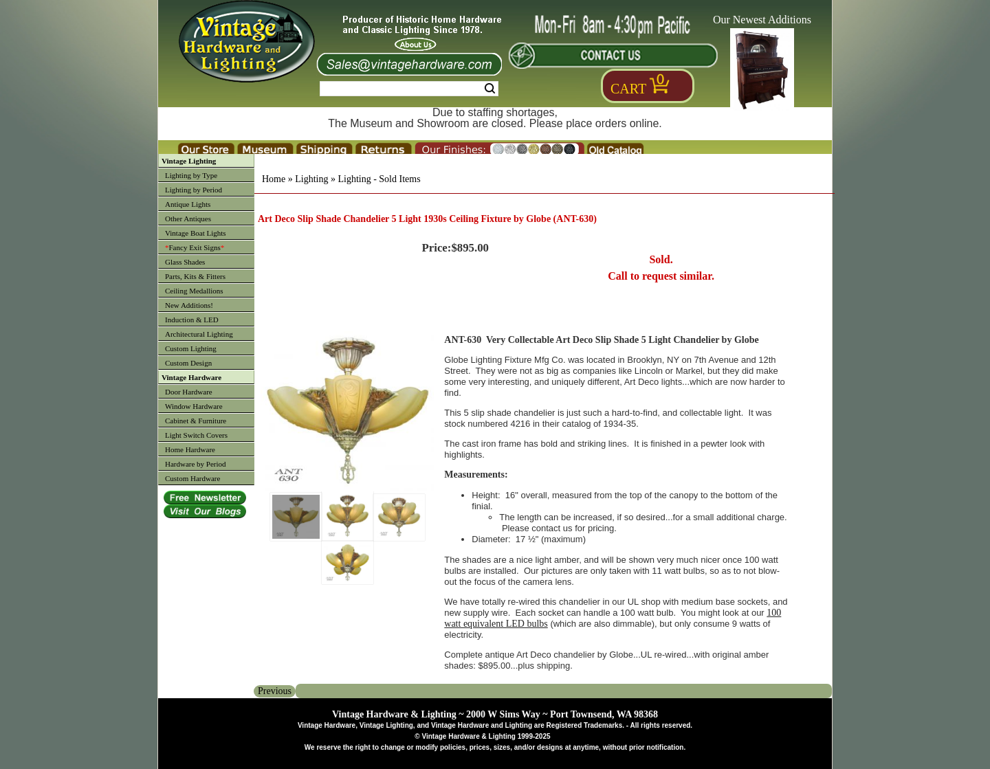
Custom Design (188, 363)
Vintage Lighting (189, 161)
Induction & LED (192, 319)
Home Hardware (190, 449)
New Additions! (189, 305)
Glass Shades (185, 262)
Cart (628, 88)
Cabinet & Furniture (195, 420)
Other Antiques (188, 218)
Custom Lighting (191, 348)
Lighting (311, 179)
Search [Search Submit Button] (489, 88)
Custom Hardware (192, 478)
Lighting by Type (191, 175)
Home (273, 179)
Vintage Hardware (191, 377)
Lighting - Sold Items (379, 179)
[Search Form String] (409, 88)
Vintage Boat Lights (195, 233)
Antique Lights (187, 204)
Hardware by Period (195, 464)
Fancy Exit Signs (194, 247)
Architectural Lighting (199, 334)
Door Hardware (188, 392)
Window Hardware (194, 406)
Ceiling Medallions (194, 291)
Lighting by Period (193, 190)
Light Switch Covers (196, 435)
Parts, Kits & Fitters (195, 276)
